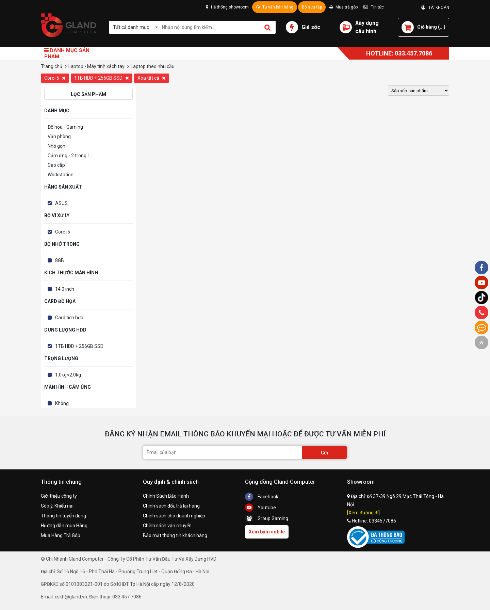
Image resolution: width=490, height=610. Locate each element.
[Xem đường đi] (363, 512)
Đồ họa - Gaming (65, 127)
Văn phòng (59, 136)
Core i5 (55, 78)
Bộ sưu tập (312, 7)
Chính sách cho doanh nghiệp (174, 515)
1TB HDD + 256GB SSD (101, 78)
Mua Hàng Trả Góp (60, 535)
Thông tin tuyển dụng (63, 515)
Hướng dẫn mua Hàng (64, 525)
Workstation (61, 174)
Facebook (261, 497)
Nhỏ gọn (56, 146)
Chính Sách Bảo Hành (166, 496)
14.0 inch (64, 289)
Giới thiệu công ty (59, 496)
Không (62, 403)
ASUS (61, 203)
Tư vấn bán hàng (274, 7)
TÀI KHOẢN (435, 7)
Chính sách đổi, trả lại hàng (171, 506)
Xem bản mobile (267, 531)
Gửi (324, 452)
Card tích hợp (69, 317)
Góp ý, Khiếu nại (57, 506)
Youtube (260, 507)
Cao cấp (56, 165)
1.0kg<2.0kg (68, 375)
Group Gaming (266, 518)
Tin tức (373, 7)
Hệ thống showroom (227, 7)
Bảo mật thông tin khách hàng (175, 535)
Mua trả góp (343, 7)
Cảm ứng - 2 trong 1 (69, 155)
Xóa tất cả (151, 78)
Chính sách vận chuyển (167, 525)
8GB (59, 260)
